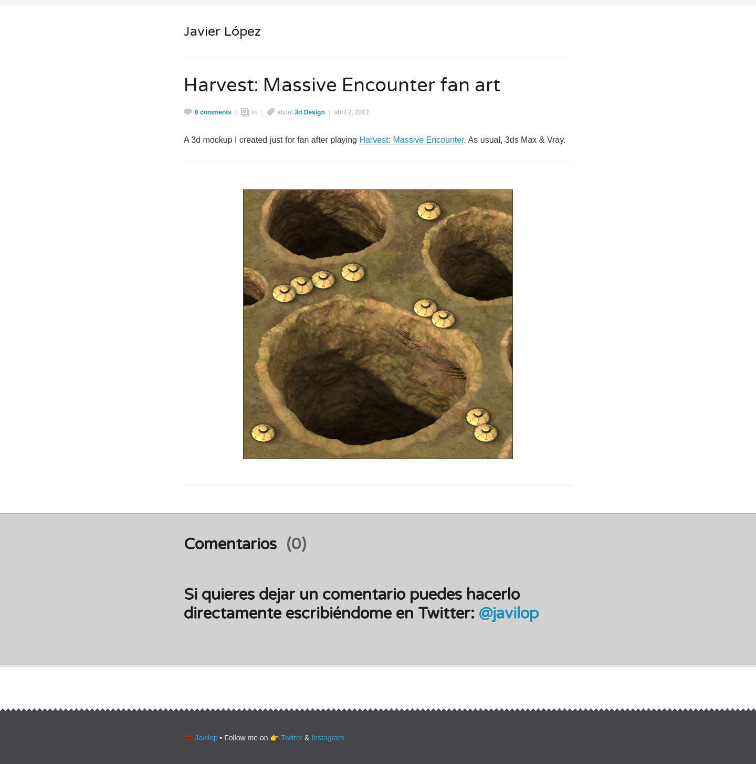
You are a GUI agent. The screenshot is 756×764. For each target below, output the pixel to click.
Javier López (222, 31)
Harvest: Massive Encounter (411, 139)
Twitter (291, 738)
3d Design (309, 112)
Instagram (327, 738)
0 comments (213, 112)
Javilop (206, 738)
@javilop (509, 613)
